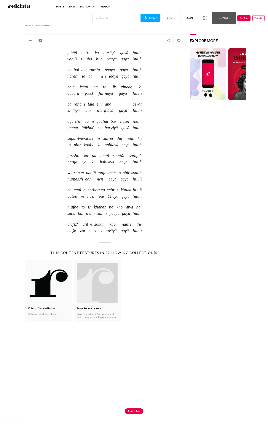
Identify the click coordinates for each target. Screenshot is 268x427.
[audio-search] (150, 18)
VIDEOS (105, 6)
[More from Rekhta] (204, 18)
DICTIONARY (88, 6)
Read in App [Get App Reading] (134, 411)
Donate (224, 17)
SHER (72, 6)
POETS (60, 6)
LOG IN (189, 17)
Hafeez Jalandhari (39, 26)
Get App (244, 18)
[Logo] (19, 6)
